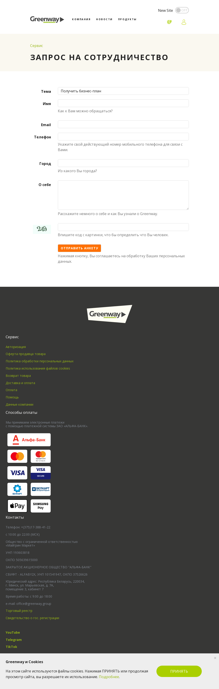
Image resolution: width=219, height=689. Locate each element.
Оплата (11, 390)
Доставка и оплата (20, 383)
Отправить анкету (79, 248)
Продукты (127, 19)
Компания (81, 19)
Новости (104, 19)
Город (45, 163)
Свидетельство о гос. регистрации (32, 618)
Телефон (42, 137)
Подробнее (109, 676)
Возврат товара (18, 375)
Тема (46, 91)
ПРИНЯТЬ (179, 671)
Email (46, 124)
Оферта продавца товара (26, 354)
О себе (45, 184)
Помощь (12, 397)
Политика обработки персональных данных (39, 361)
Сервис (36, 45)
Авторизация (16, 347)
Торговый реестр (19, 610)
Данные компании (19, 404)
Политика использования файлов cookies (38, 368)
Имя (47, 103)
